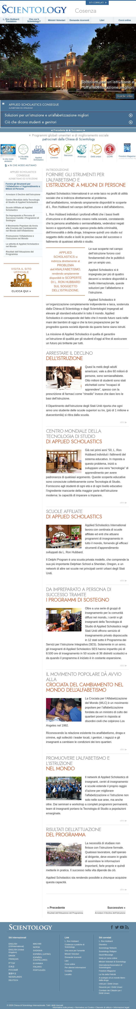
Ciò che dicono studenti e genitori (30, 122)
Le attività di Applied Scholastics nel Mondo (22, 245)
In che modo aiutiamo (8, 159)
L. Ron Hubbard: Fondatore (11, 20)
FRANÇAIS (13, 959)
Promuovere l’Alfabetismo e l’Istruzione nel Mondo (20, 237)
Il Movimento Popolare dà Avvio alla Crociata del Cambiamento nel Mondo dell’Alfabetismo (22, 228)
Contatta (68, 971)
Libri (102, 20)
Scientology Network (108, 948)
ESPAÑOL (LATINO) (42, 954)
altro (122, 422)
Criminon (54, 151)
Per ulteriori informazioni (75, 967)
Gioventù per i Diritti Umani (110, 987)
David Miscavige (106, 955)
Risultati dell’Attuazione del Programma (20, 253)
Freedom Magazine (107, 971)
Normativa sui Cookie (84, 1007)
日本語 (11, 967)
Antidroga (82, 150)
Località (68, 974)
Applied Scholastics (38, 151)
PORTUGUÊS (39, 970)
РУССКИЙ (13, 970)
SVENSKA (37, 950)
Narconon (68, 149)
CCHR (110, 150)
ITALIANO (37, 967)
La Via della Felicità (23, 151)
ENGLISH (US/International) (16, 945)
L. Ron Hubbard (72, 941)
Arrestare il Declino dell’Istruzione (23, 194)
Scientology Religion (108, 951)
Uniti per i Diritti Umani (108, 984)
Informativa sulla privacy (63, 1007)
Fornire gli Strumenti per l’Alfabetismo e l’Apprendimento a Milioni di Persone (23, 186)
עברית (11, 962)
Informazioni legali (121, 1007)
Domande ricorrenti (79, 20)
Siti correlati (97, 2)
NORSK (36, 947)
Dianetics (103, 944)
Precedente (59, 130)
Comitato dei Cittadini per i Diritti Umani (110, 991)
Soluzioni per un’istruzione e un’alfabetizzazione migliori (47, 115)
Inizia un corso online (108, 958)
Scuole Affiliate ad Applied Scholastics (19, 208)
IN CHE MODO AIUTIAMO (23, 165)
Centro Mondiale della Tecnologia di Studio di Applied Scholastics (22, 201)
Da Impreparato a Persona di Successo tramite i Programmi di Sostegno (22, 218)
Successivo (77, 130)
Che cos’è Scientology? (34, 20)
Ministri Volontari (56, 20)
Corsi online (125, 20)
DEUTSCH (13, 980)
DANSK (11, 956)
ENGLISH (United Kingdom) (16, 951)
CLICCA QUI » (21, 291)
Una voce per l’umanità (75, 950)
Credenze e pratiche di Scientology (74, 945)
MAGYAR (37, 944)
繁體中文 (12, 973)
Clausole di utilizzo (104, 1007)
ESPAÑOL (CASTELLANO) (40, 958)
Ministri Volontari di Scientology (112, 962)
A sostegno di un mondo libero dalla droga (112, 979)
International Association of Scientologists (110, 966)
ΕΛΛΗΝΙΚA (38, 963)
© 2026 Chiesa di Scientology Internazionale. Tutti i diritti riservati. (35, 1005)
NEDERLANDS (15, 977)
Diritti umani (96, 150)
